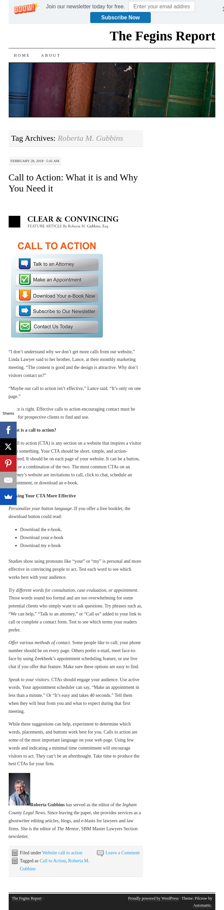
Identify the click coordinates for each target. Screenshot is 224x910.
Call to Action (53, 860)
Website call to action (62, 852)
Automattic (202, 905)
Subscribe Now (120, 17)
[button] (85, 7)
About (51, 55)
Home (22, 55)
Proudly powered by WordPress (153, 898)
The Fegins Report (163, 35)
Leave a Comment (123, 852)
